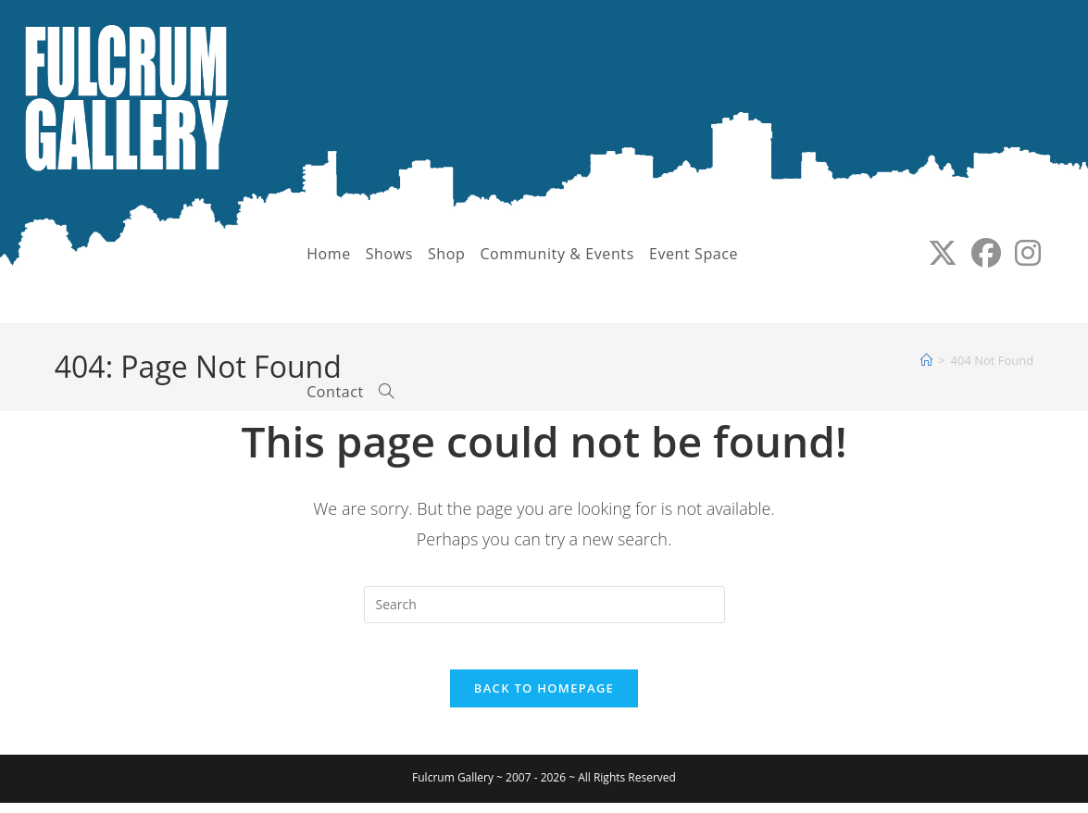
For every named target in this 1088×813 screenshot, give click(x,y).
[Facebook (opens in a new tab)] (979, 253)
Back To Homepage (544, 698)
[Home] (926, 360)
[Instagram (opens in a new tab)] (1021, 253)
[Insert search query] (544, 604)
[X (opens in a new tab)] (935, 253)
